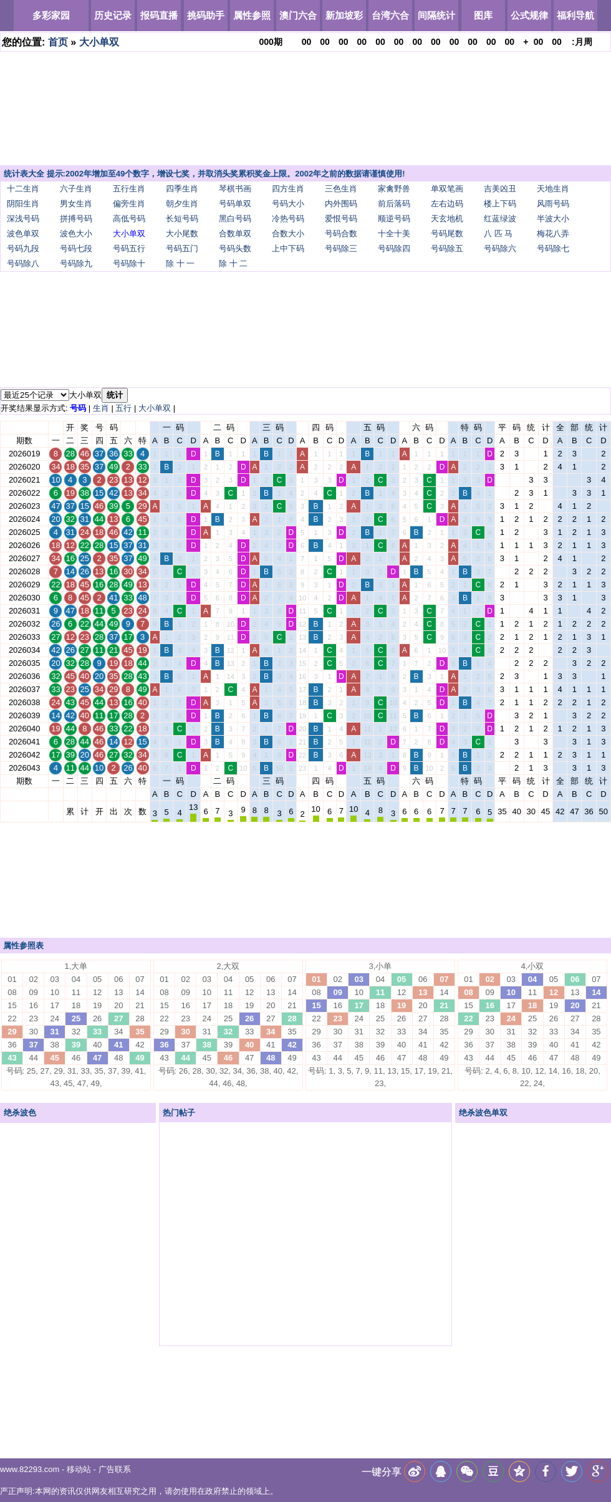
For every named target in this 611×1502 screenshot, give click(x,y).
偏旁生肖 (129, 203)
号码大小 (288, 203)
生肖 (101, 408)
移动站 (79, 1469)
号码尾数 (447, 233)
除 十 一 (180, 263)
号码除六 (500, 248)
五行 (123, 408)
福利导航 (575, 15)
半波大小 (553, 218)
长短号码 (182, 218)
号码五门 (182, 248)
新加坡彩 (344, 15)
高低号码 (129, 218)
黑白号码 (235, 218)
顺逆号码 (394, 218)
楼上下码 (500, 203)
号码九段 (23, 248)
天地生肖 (553, 188)
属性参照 (252, 15)
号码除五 (447, 248)
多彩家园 (51, 15)
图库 (483, 15)
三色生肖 (341, 188)
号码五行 (129, 248)
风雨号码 (553, 203)
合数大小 (288, 233)
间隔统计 (436, 15)
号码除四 (394, 248)
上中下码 (288, 248)
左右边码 (447, 203)
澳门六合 (298, 15)
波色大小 (76, 233)
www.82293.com (29, 1469)
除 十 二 (233, 263)
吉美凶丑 (500, 188)
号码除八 (23, 263)
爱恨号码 (341, 218)
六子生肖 (76, 188)
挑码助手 (205, 15)
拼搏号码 (76, 218)
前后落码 (394, 203)
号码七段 (76, 248)
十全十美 (394, 233)
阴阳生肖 (23, 203)
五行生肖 (129, 188)
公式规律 (529, 15)
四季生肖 (182, 188)
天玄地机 (447, 218)
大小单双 (99, 42)
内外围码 (341, 203)
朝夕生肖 (182, 203)
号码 (78, 408)
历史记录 (113, 15)
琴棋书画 (235, 188)
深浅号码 (23, 218)
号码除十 (129, 263)
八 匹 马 (498, 233)
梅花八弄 (553, 233)
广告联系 (115, 1469)
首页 (58, 42)
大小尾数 (182, 233)
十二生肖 (23, 188)
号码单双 (235, 203)
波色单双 (23, 233)
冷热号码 (288, 218)
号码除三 (341, 248)
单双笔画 (447, 188)
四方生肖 (288, 188)
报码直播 (159, 15)
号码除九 (76, 263)
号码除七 (553, 248)
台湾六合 (390, 15)
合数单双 (235, 233)
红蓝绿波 (500, 218)
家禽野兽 (394, 188)
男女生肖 (76, 203)
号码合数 (341, 233)
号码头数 (235, 248)
